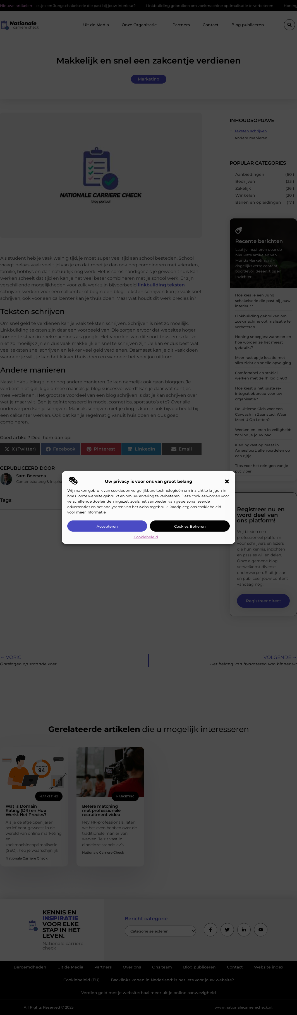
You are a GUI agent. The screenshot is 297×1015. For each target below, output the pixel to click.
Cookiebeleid (146, 537)
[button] (227, 481)
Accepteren (107, 526)
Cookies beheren (190, 526)
